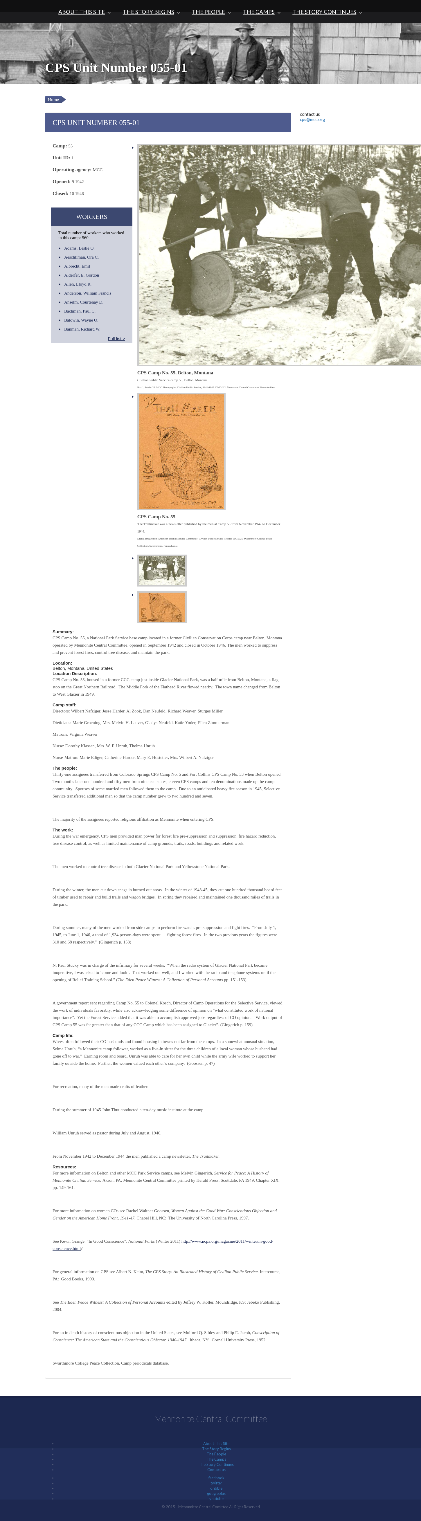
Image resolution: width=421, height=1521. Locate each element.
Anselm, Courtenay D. (83, 302)
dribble (216, 1488)
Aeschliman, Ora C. (81, 257)
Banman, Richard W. (82, 329)
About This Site (81, 11)
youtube (216, 1498)
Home (53, 100)
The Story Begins (148, 11)
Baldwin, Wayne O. (81, 320)
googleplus (216, 1493)
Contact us (216, 1469)
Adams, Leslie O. (79, 248)
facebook (216, 1477)
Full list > (116, 338)
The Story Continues (324, 11)
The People (208, 11)
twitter (216, 1483)
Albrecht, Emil (77, 266)
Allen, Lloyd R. (77, 284)
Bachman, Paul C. (80, 311)
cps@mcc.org (312, 119)
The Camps (259, 11)
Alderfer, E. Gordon (81, 275)
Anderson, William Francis (87, 293)
